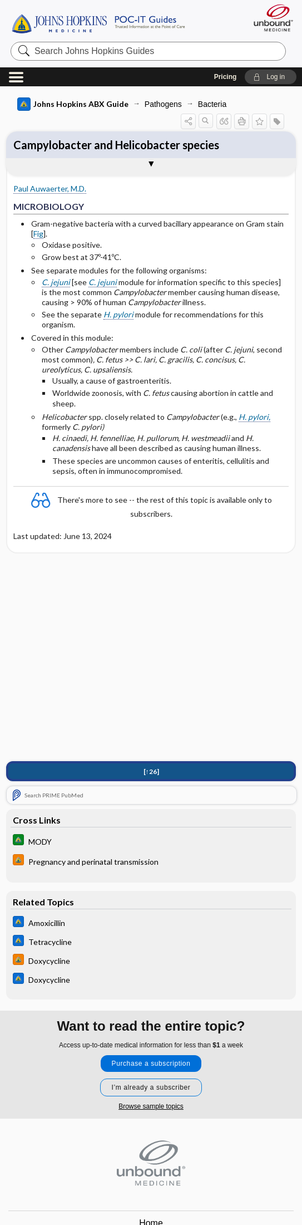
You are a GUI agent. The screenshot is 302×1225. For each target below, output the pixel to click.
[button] (270, 77)
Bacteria (212, 104)
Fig (38, 233)
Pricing (225, 77)
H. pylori (118, 314)
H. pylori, (254, 417)
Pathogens (163, 104)
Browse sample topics (151, 1106)
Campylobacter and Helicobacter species (116, 144)
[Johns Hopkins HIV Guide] (151, 861)
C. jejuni (56, 282)
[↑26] (151, 771)
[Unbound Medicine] (269, 18)
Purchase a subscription (151, 1063)
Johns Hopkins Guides (98, 23)
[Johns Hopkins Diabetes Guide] (151, 841)
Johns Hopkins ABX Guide (72, 104)
